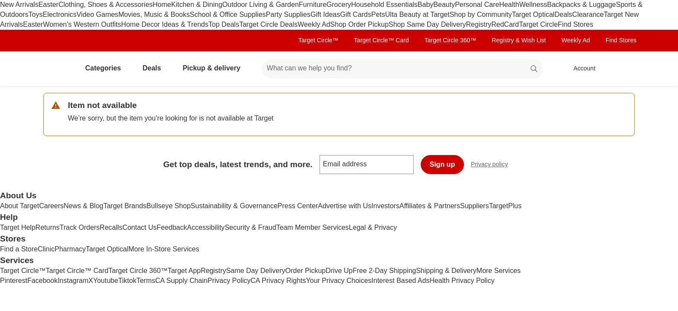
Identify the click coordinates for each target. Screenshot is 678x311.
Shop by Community (481, 14)
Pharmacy (70, 249)
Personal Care (477, 4)
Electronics (60, 14)
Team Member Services (312, 227)
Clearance (588, 14)
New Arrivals (19, 4)
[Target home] (55, 68)
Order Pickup (305, 270)
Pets (378, 14)
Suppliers (474, 205)
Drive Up (339, 270)
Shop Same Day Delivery (427, 24)
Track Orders (80, 227)
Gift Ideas (325, 14)
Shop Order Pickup (359, 24)
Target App (184, 270)
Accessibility (205, 227)
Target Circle (538, 24)
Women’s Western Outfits (82, 24)
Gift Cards (355, 14)
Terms (145, 280)
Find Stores (575, 24)
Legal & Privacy (373, 227)
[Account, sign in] (580, 68)
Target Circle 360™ (450, 40)
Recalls (111, 227)
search (534, 69)
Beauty (444, 4)
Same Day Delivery (255, 270)
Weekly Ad (313, 24)
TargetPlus (505, 205)
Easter (48, 4)
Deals (563, 14)
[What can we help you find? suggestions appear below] (402, 68)
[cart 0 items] (623, 68)
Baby (425, 4)
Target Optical (533, 14)
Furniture (312, 4)
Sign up (442, 164)
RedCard (505, 24)
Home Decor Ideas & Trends (164, 24)
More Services (499, 270)
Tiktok (127, 280)
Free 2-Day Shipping (384, 270)
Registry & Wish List (519, 40)
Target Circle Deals (268, 24)
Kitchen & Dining (196, 4)
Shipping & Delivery (446, 270)
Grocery (338, 4)
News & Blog (83, 205)
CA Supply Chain (181, 280)
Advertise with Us (344, 205)
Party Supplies (288, 14)
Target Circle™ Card (381, 40)
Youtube (105, 280)
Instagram (73, 280)
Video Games (97, 14)
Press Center (298, 205)
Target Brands (125, 205)
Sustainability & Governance (234, 205)
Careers (51, 205)
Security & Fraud (250, 227)
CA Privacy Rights (278, 280)
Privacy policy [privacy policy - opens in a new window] (493, 165)
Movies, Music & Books (154, 14)
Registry (479, 24)
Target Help (17, 227)
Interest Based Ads (400, 280)
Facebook (42, 280)
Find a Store (19, 249)
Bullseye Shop (169, 205)
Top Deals (223, 24)
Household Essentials (384, 4)
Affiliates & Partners (430, 205)
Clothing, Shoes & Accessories (105, 4)
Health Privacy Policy (461, 280)
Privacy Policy (229, 280)
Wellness (533, 4)
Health (509, 4)
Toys (36, 14)
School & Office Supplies (228, 14)
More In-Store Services (163, 249)
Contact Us (139, 227)
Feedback (172, 227)
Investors (385, 205)
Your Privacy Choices (338, 280)
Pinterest (13, 280)
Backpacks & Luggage (581, 4)
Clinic (46, 249)
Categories (106, 68)
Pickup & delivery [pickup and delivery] (214, 68)
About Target (19, 205)
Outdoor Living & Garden (260, 4)
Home (162, 4)
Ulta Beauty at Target (417, 14)
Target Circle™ (318, 40)
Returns (47, 227)
